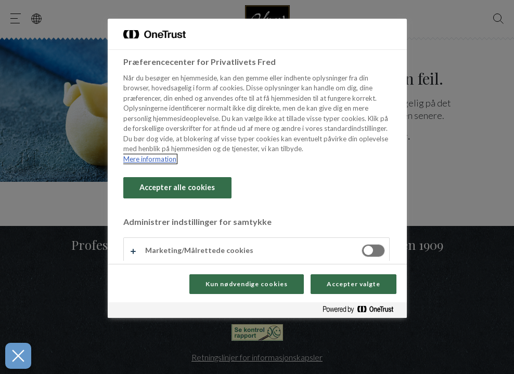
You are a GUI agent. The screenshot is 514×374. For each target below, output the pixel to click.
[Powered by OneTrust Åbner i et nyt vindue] (362, 311)
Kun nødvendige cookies (246, 284)
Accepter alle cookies (177, 187)
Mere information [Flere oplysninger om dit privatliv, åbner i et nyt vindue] (149, 159)
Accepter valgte (353, 284)
